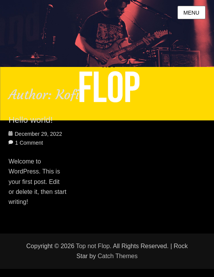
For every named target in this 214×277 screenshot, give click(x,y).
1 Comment (29, 143)
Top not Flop (93, 246)
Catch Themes (118, 256)
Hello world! (30, 120)
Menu (191, 13)
